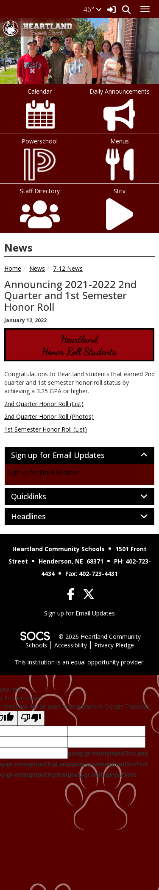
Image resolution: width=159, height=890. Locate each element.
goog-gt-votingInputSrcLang (108, 753)
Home (12, 268)
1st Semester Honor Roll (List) (45, 429)
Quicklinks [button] (38, 496)
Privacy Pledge (114, 645)
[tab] (79, 455)
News (37, 268)
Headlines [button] (37, 516)
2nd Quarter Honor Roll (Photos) (49, 416)
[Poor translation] (31, 718)
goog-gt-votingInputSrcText (109, 764)
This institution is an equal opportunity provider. (79, 662)
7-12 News (68, 268)
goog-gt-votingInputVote (101, 774)
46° (93, 9)
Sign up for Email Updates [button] (67, 455)
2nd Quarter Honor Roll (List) (44, 404)
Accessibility (70, 645)
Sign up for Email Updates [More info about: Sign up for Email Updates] (43, 472)
